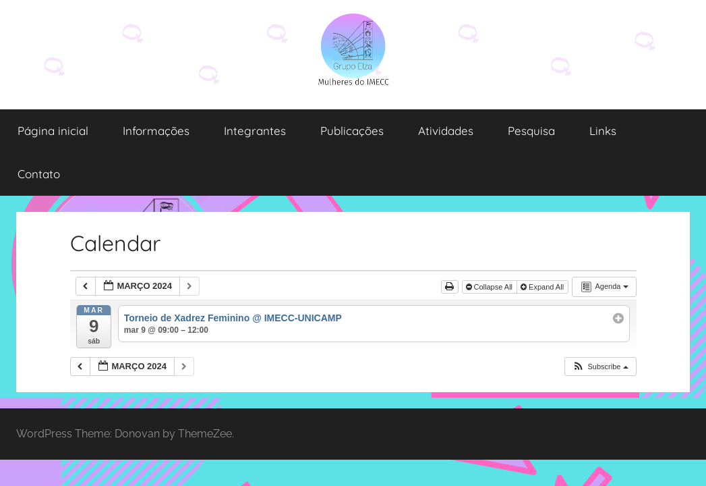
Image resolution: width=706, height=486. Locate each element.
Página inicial (53, 131)
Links (602, 131)
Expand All (543, 287)
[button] (600, 367)
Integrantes (255, 131)
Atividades (445, 131)
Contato (39, 174)
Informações (156, 131)
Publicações (352, 131)
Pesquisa (531, 131)
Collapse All (490, 287)
